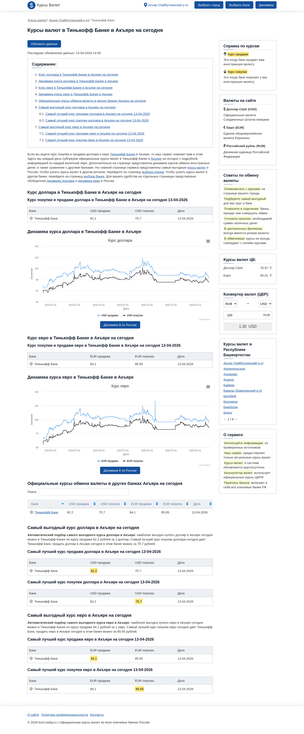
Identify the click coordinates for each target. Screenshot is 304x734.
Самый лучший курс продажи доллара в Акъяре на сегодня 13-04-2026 (97, 114)
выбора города (153, 172)
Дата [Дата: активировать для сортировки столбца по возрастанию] (196, 504)
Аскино (229, 379)
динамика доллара (61, 181)
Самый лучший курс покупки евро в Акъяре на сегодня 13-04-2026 (94, 140)
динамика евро (89, 181)
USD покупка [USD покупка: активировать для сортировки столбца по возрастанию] (110, 504)
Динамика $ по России (120, 325)
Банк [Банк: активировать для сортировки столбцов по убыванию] (34, 504)
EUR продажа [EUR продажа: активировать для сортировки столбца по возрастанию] (141, 504)
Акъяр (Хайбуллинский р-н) (168, 5)
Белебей (230, 396)
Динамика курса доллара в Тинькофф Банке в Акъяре (78, 81)
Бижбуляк (231, 407)
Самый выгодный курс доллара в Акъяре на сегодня (77, 107)
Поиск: (78, 492)
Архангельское (234, 368)
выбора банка (94, 176)
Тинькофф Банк (44, 512)
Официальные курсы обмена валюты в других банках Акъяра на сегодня (92, 100)
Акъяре (156, 158)
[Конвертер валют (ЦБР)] (248, 315)
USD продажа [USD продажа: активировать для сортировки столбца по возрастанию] (79, 504)
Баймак (229, 385)
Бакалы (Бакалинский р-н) (243, 390)
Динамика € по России (120, 470)
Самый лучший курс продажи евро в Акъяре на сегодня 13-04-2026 (94, 133)
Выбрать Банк (239, 5)
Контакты (97, 714)
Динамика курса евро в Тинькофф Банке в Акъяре (76, 94)
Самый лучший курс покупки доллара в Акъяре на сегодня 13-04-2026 (96, 120)
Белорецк (231, 401)
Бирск (228, 412)
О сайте (33, 714)
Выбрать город (209, 5)
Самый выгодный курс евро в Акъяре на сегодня (74, 127)
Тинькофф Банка (122, 154)
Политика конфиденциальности (64, 714)
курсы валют (196, 167)
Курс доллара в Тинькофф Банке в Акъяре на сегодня (78, 74)
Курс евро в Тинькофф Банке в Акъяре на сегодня (76, 87)
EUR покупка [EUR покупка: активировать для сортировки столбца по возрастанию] (172, 504)
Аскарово (231, 374)
